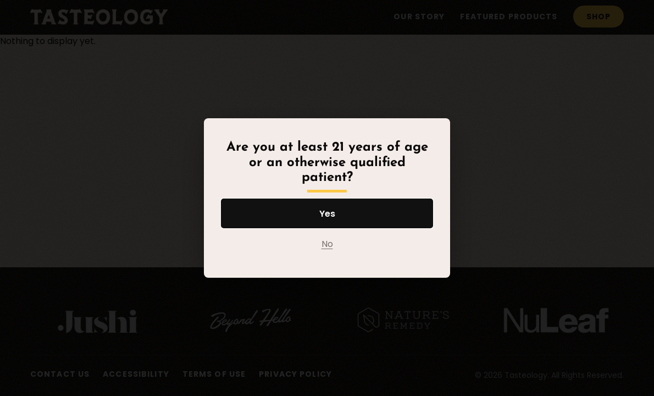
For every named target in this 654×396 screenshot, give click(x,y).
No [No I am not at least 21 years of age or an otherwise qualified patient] (327, 244)
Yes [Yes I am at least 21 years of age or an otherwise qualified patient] (327, 213)
